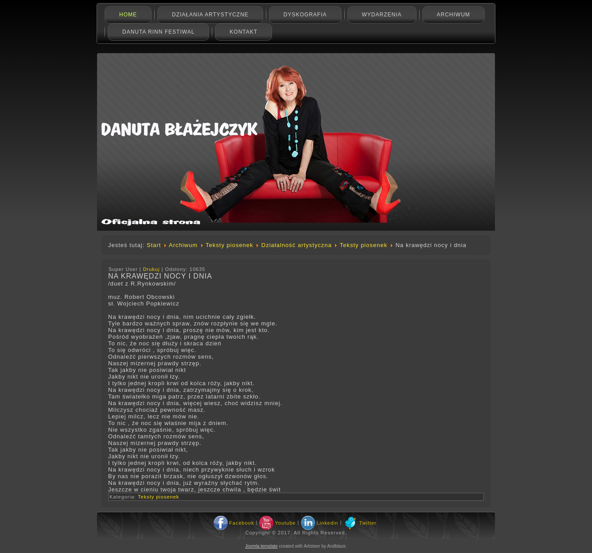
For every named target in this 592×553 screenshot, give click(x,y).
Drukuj (152, 269)
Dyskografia (305, 15)
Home (128, 15)
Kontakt (243, 32)
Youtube (285, 523)
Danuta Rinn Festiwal (158, 32)
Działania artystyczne (210, 15)
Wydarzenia (382, 15)
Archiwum (453, 15)
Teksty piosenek (229, 245)
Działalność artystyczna (296, 245)
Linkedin (327, 523)
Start (154, 245)
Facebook (241, 523)
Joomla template (261, 546)
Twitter (367, 523)
